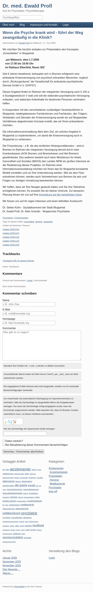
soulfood (38, 525)
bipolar (16, 478)
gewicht (25, 493)
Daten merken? (14, 441)
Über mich (8, 24)
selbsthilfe (28, 526)
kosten (37, 497)
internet (20, 497)
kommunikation (29, 497)
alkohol (34, 469)
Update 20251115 (11, 241)
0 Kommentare (21, 218)
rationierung (27, 518)
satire (17, 526)
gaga (4, 489)
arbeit (27, 474)
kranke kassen (9, 501)
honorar (13, 497)
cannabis (40, 478)
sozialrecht (6, 530)
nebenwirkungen (9, 509)
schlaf (22, 526)
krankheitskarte (34, 501)
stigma (13, 530)
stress (18, 530)
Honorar (54, 480)
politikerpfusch (11, 513)
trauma (39, 530)
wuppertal (47, 221)
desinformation (8, 486)
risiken (12, 526)
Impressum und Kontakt (43, 24)
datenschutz (9, 481)
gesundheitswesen (31, 489)
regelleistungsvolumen (11, 521)
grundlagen (33, 493)
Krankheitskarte (59, 472)
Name (6, 300)
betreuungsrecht (8, 478)
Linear (30, 280)
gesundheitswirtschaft (12, 493)
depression (27, 481)
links (6, 505)
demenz (18, 481)
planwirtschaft (22, 508)
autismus (33, 474)
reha (26, 521)
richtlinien (6, 526)
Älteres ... (8, 573)
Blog (22, 24)
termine (38, 221)
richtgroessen (33, 521)
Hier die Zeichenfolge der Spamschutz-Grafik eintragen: (29, 429)
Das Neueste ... (11, 569)
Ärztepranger (56, 468)
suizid (27, 530)
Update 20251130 (11, 237)
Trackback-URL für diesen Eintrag (18, 260)
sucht (23, 530)
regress (21, 521)
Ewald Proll (24, 43)
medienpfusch (14, 505)
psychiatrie (29, 221)
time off (53, 491)
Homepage (9, 319)
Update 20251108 (11, 245)
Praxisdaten (55, 476)
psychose (6, 518)
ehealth (32, 485)
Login (66, 24)
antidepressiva (8, 474)
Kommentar (9, 328)
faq (40, 486)
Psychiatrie (8, 218)
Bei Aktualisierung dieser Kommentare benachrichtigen (36, 444)
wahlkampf (17, 534)
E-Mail (6, 309)
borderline (32, 478)
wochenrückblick (13, 537)
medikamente (27, 504)
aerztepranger (20, 469)
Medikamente (57, 483)
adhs (7, 469)
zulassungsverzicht (9, 542)
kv (4, 505)
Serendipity (19, 586)
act (4, 469)
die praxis (21, 485)
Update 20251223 (11, 229)
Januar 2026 (10, 557)
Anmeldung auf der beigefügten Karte (60, 194)
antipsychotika (19, 474)
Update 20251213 (11, 233)
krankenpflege (22, 501)
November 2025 (12, 565)
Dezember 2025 (12, 561)
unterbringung (7, 534)
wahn (23, 534)
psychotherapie (16, 518)
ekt (37, 486)
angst (39, 469)
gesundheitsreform (15, 489)
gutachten (6, 497)
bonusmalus (24, 478)
